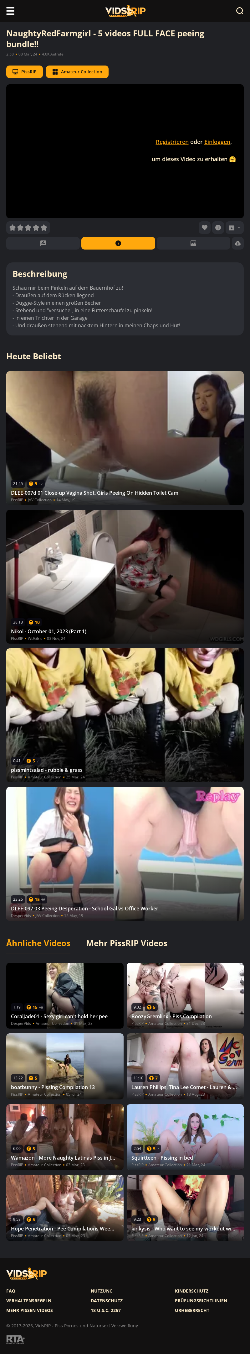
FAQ (10, 1291)
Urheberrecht (192, 1310)
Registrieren (172, 141)
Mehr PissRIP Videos (126, 943)
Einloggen (217, 141)
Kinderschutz (191, 1291)
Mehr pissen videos (29, 1310)
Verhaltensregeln (28, 1301)
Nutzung (102, 1291)
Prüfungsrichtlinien (201, 1301)
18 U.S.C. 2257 (106, 1310)
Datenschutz (107, 1301)
